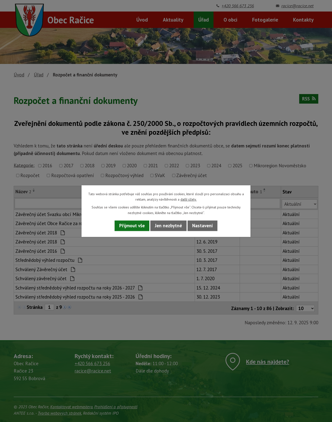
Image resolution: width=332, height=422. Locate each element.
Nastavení (202, 226)
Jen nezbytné (168, 226)
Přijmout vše (132, 226)
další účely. (188, 199)
